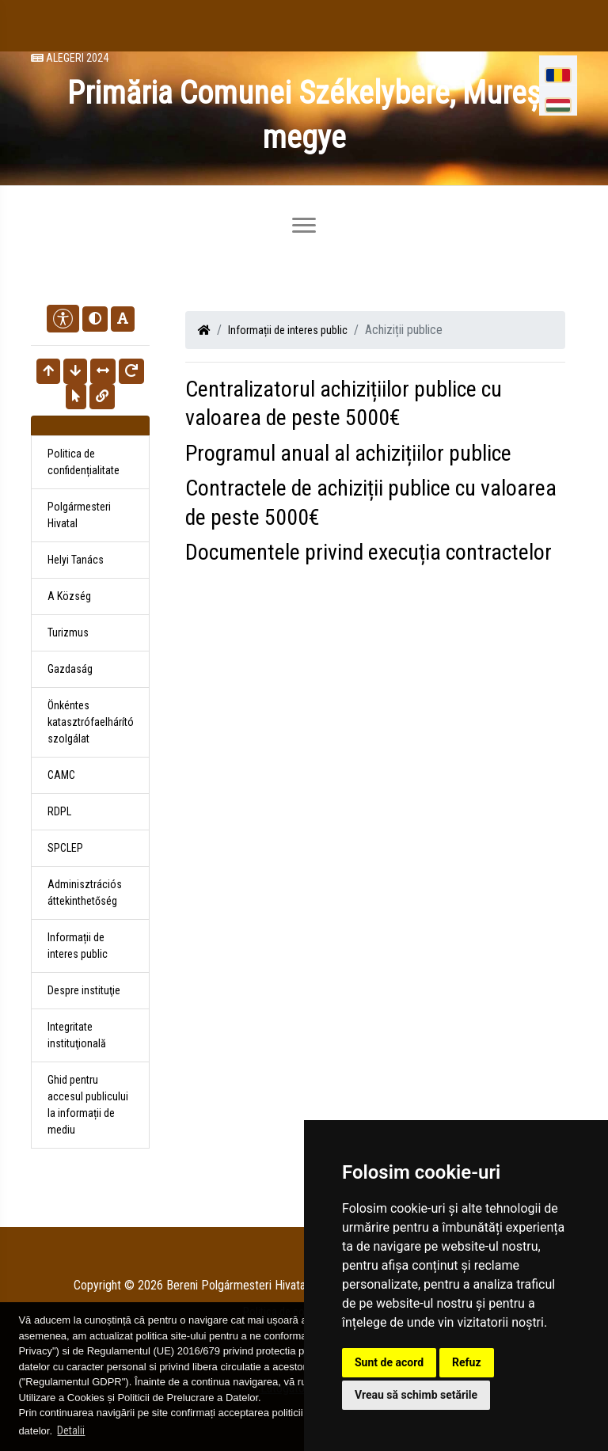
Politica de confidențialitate (84, 462)
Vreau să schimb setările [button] (416, 1394)
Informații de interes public (288, 330)
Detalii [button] (71, 1430)
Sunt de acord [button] (389, 1362)
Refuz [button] (466, 1362)
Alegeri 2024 (69, 57)
